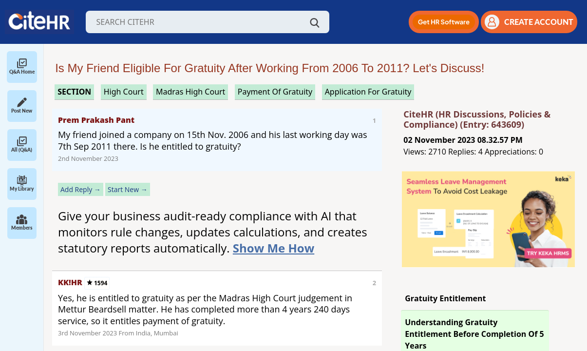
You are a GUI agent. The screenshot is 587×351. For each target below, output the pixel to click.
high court (124, 91)
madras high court (190, 91)
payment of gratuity (275, 91)
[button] (444, 22)
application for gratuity (368, 91)
